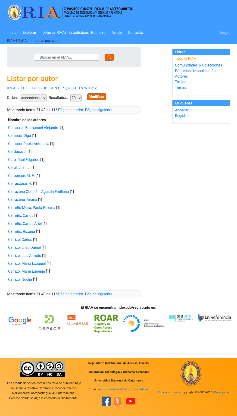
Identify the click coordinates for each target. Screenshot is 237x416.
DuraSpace (221, 392)
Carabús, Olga (19, 135)
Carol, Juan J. (19, 167)
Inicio (12, 32)
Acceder (182, 110)
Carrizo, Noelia (20, 279)
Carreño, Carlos (20, 215)
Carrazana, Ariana (22, 199)
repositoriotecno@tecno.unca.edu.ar (123, 389)
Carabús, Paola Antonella (28, 144)
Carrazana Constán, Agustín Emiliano (38, 191)
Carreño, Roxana (21, 231)
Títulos (180, 82)
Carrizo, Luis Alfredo (24, 255)
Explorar (29, 32)
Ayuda (117, 32)
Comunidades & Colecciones (198, 65)
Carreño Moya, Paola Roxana (31, 207)
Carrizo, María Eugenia (26, 271)
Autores (181, 76)
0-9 (9, 88)
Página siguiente (98, 110)
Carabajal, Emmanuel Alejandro (33, 128)
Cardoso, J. (17, 151)
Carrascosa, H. (20, 183)
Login (224, 32)
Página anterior (70, 110)
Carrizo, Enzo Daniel (24, 247)
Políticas (98, 32)
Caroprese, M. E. (21, 175)
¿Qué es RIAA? (54, 32)
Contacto (135, 32)
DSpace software (168, 392)
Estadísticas (79, 32)
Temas (180, 87)
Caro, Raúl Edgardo (23, 160)
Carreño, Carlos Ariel (25, 223)
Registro (182, 115)
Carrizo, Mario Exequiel (27, 263)
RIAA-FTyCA (17, 40)
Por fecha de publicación (195, 71)
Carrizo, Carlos (20, 239)
